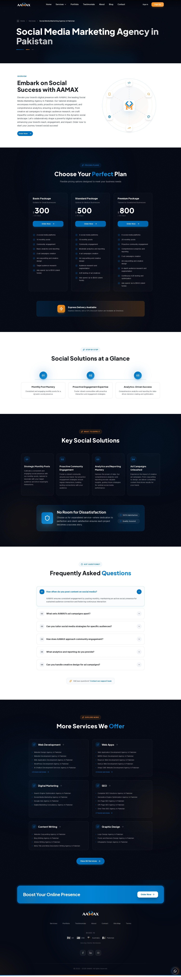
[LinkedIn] (90, 954)
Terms (128, 925)
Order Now (25, 133)
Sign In (145, 4)
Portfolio (75, 4)
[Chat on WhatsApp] (174, 970)
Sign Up (157, 4)
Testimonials (89, 4)
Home (49, 4)
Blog (112, 4)
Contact (122, 4)
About (102, 4)
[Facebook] (83, 954)
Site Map (117, 925)
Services (61, 4)
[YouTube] (98, 954)
